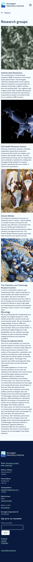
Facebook (4, 539)
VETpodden (4, 543)
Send (5, 533)
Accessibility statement (8, 550)
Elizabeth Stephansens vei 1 (10, 490)
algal (30, 383)
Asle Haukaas (5, 507)
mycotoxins (17, 383)
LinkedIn (3, 541)
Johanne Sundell (6, 501)
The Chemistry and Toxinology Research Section (14, 286)
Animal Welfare (7, 216)
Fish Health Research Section (13, 146)
